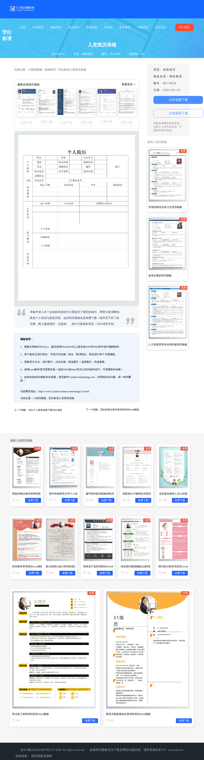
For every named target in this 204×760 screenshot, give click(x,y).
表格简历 (55, 27)
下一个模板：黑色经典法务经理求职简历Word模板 (112, 409)
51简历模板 (36, 69)
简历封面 (91, 27)
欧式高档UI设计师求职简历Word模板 (67, 566)
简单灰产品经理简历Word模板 (100, 566)
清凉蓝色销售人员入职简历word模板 (180, 493)
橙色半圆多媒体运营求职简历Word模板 (128, 714)
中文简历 (37, 27)
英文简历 (73, 27)
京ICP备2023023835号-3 (36, 749)
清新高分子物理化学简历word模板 (141, 493)
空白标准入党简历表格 (72, 69)
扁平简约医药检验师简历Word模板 (105, 493)
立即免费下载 (178, 100)
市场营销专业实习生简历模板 (165, 207)
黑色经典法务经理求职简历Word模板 (33, 493)
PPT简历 (184, 27)
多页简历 (124, 27)
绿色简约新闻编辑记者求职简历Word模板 (144, 566)
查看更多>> (129, 84)
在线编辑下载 (178, 113)
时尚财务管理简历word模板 (27, 566)
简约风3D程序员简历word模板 (175, 566)
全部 (23, 27)
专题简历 (142, 27)
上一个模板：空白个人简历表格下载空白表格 (38, 410)
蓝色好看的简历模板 (160, 275)
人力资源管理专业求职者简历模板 (167, 344)
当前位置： (21, 69)
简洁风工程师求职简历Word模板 (30, 714)
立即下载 (26, 122)
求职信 (108, 27)
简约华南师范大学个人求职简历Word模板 (72, 493)
